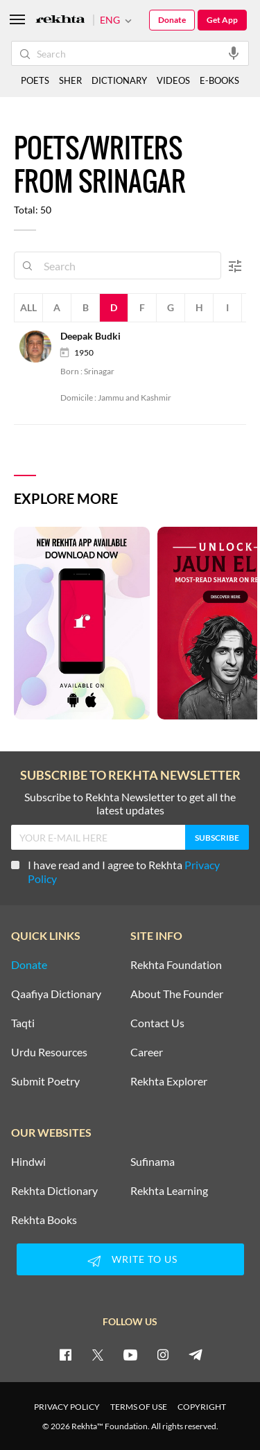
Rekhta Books (44, 1219)
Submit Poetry (45, 1081)
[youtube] (130, 1354)
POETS (35, 80)
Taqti (23, 1023)
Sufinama (152, 1161)
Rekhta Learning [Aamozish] (169, 1190)
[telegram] (195, 1354)
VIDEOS (173, 80)
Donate (172, 20)
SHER (70, 80)
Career (146, 1052)
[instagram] (163, 1354)
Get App (222, 20)
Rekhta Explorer (168, 1081)
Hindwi (28, 1161)
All (28, 307)
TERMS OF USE (138, 1406)
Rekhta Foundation (176, 964)
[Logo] (60, 20)
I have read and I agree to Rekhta (115, 871)
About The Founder (176, 993)
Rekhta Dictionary (54, 1190)
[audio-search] (234, 53)
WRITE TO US (130, 1261)
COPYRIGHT (201, 1406)
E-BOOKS (219, 80)
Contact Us (157, 1023)
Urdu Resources (49, 1052)
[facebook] (65, 1354)
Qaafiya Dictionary (56, 993)
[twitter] (98, 1354)
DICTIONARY (119, 80)
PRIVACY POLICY (67, 1406)
